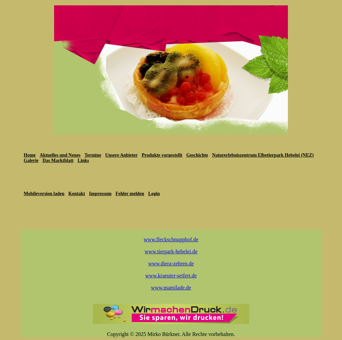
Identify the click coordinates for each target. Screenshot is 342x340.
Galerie (31, 160)
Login (154, 193)
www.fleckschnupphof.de (171, 239)
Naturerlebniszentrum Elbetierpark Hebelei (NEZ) (263, 155)
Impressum (100, 193)
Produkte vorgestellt (162, 155)
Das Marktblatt (57, 160)
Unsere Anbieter (121, 155)
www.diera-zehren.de (171, 263)
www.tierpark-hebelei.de (171, 251)
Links (83, 160)
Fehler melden (130, 193)
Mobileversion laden (44, 193)
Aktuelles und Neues (60, 155)
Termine (92, 155)
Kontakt (76, 193)
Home (30, 155)
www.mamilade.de (171, 287)
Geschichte (197, 155)
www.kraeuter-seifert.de (171, 275)
